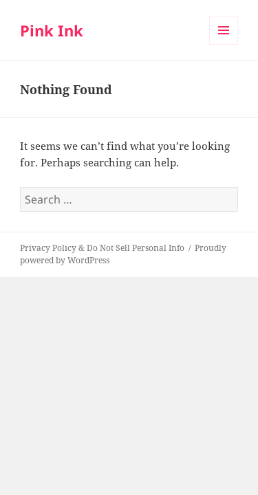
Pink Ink (51, 30)
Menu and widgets (224, 44)
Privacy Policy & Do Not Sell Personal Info (102, 248)
